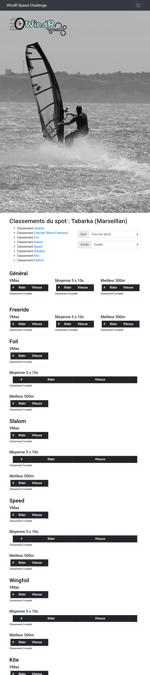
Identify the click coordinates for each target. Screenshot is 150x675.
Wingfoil (39, 251)
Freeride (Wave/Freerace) (51, 233)
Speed (38, 246)
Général (39, 228)
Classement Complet (21, 293)
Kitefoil (38, 260)
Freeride (19, 310)
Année (84, 244)
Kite (36, 256)
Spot (83, 234)
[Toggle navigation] (138, 5)
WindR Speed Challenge (27, 5)
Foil (36, 237)
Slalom (38, 242)
